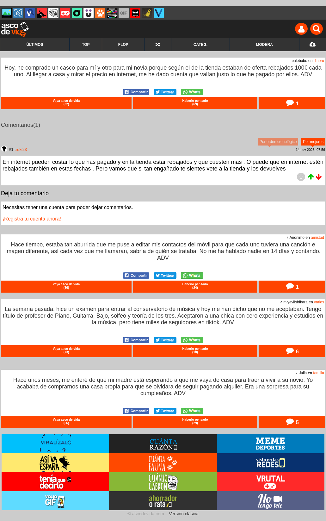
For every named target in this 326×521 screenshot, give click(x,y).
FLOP (123, 44)
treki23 (21, 149)
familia (318, 373)
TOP (85, 44)
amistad (317, 237)
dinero (319, 61)
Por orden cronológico (278, 142)
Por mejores (313, 142)
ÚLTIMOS (35, 44)
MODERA (264, 44)
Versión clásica (183, 513)
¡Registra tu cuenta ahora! (32, 218)
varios (319, 302)
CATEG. (200, 44)
